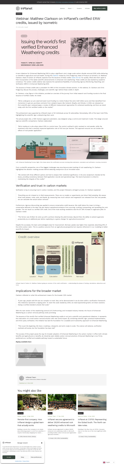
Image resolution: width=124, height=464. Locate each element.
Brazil (51, 438)
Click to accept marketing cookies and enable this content (30, 355)
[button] (42, 443)
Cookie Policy (18, 461)
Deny (22, 457)
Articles (87, 8)
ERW (21, 436)
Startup (34, 436)
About (71, 8)
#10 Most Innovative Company (65, 2)
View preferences (36, 457)
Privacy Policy (26, 461)
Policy (86, 436)
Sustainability (64, 438)
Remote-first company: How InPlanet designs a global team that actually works (30, 422)
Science (62, 8)
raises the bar (76, 77)
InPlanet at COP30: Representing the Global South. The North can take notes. (92, 422)
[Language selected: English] (108, 462)
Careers (79, 8)
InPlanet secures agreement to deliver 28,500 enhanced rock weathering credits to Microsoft (61, 422)
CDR (55, 438)
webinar (55, 75)
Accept (9, 457)
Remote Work (27, 436)
